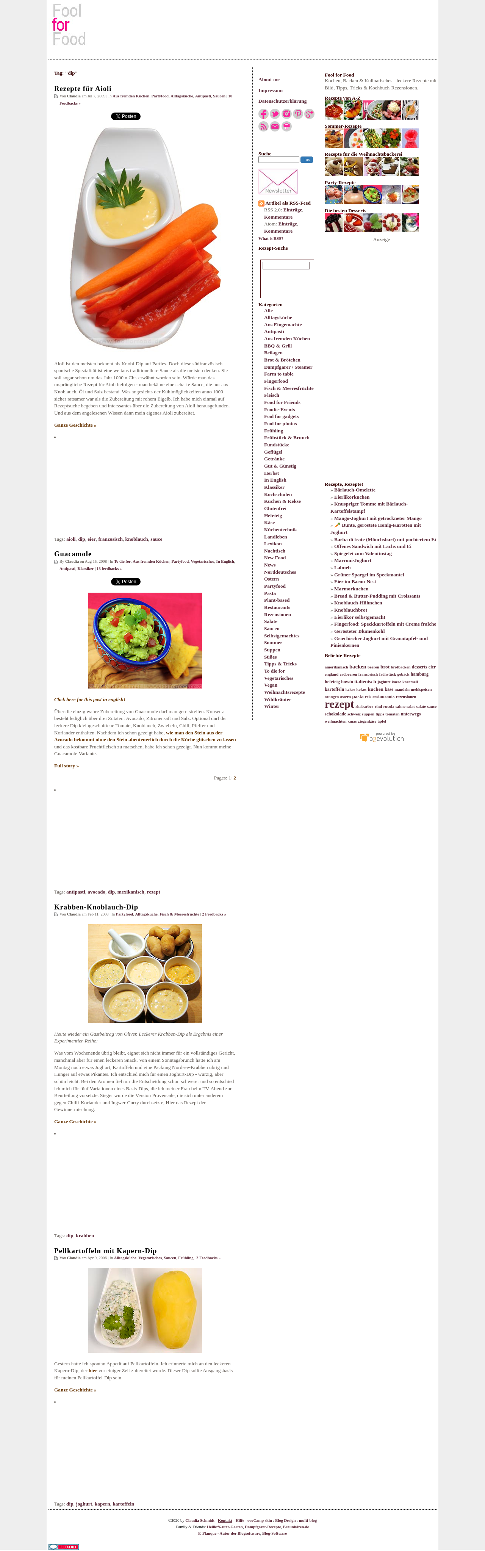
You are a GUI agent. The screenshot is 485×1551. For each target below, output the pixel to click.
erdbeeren (348, 674)
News (269, 565)
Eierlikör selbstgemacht (359, 617)
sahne (400, 706)
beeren (373, 667)
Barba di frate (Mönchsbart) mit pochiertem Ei (385, 539)
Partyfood (275, 586)
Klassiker (274, 487)
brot (385, 667)
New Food (275, 557)
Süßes (270, 657)
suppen (368, 714)
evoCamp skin (259, 1520)
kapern (102, 1504)
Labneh (342, 567)
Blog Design (285, 1520)
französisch (110, 539)
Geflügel (273, 452)
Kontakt (225, 1520)
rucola (388, 706)
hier (93, 1370)
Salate (270, 621)
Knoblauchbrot (350, 610)
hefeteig (332, 681)
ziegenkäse (367, 721)
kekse (350, 689)
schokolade (335, 714)
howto (347, 681)
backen (357, 667)
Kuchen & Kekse (282, 501)
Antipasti (274, 331)
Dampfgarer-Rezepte (263, 1527)
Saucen (272, 628)
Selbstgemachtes (281, 636)
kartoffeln (123, 1504)
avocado (96, 892)
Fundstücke (276, 445)
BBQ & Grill (278, 346)
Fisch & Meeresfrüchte (289, 388)
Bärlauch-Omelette (354, 490)
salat (411, 706)
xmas (352, 721)
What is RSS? (270, 238)
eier (91, 539)
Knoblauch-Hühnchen (358, 603)
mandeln (402, 689)
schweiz (354, 714)
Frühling (273, 431)
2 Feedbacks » (214, 914)
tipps (379, 714)
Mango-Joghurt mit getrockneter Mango (378, 518)
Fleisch (271, 395)
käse (389, 689)
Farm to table (279, 374)
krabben (85, 1235)
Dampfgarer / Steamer (288, 367)
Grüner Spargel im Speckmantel (369, 575)
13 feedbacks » (109, 569)
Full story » (66, 765)
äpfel (382, 721)
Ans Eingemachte (283, 324)
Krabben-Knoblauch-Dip (96, 907)
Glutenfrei (275, 508)
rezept (153, 892)
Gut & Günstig (280, 466)
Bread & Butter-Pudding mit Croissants (377, 596)
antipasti (75, 892)
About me (269, 79)
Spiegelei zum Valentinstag (363, 553)
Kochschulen (278, 494)
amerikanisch (336, 667)
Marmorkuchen (351, 589)
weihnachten (335, 721)
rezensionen (406, 697)
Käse (269, 522)
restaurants (383, 696)
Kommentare (278, 217)
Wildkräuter (277, 699)
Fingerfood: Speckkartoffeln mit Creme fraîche (385, 624)
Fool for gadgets (281, 416)
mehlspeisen (421, 689)
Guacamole (73, 554)
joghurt (84, 1504)
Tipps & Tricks (280, 664)
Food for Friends (282, 402)
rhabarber (364, 706)
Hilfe (240, 1520)
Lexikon (273, 543)
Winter (271, 706)
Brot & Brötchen (282, 360)
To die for (274, 671)
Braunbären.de (296, 1527)
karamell (410, 682)
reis (368, 697)
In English (275, 480)
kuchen (375, 689)
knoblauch (136, 539)
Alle (268, 310)
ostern (345, 697)
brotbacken (401, 667)
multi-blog (308, 1520)
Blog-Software (274, 1533)
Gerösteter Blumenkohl (359, 631)
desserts (419, 667)
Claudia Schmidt (199, 1520)
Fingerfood (276, 381)
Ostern (271, 579)
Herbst (271, 473)
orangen (332, 697)
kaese (396, 682)
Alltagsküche (278, 317)
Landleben (275, 537)
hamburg (420, 674)
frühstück (387, 674)
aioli (70, 539)
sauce (156, 539)
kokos (361, 689)
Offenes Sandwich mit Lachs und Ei (372, 546)
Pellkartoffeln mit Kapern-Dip (105, 1251)
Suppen (272, 650)
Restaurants (277, 607)
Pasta (270, 593)
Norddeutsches (280, 572)
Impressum (270, 90)
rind (378, 706)
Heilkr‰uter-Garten (225, 1527)
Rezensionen (277, 614)
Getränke (274, 459)
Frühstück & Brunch (287, 437)
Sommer (273, 642)
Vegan (270, 685)
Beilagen (273, 352)
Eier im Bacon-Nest (355, 581)
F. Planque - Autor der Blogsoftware (229, 1533)
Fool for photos (280, 423)
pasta (357, 696)
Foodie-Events (279, 409)
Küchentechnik (280, 529)
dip (81, 539)
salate (421, 706)
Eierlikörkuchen (351, 497)
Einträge (292, 210)
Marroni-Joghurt (352, 560)
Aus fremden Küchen (287, 338)
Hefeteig (273, 515)
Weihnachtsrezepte (284, 692)
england (331, 674)
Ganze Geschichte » (75, 425)
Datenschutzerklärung (282, 101)
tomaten (392, 714)
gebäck (403, 674)
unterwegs (411, 714)
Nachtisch (274, 551)
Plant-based (276, 600)
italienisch (365, 681)
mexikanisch (130, 892)
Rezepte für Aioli (82, 88)
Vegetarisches (278, 678)
